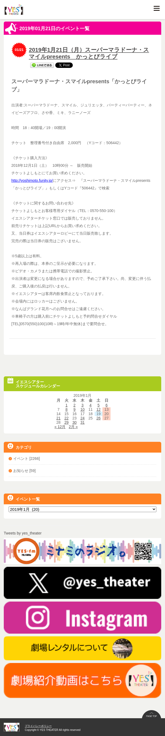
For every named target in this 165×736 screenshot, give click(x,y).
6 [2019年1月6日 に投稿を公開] (106, 405)
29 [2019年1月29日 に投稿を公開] (66, 422)
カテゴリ (20, 446)
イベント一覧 (24, 498)
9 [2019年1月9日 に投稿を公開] (74, 409)
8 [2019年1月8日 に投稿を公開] (67, 409)
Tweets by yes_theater (23, 533)
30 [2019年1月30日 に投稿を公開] (74, 422)
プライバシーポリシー (38, 725)
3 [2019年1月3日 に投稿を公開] (82, 405)
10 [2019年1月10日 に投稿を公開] (82, 409)
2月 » (73, 427)
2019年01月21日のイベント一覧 (47, 28)
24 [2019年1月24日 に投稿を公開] (82, 418)
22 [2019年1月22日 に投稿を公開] (66, 418)
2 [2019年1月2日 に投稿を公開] (74, 405)
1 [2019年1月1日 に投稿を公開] (67, 405)
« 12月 (60, 427)
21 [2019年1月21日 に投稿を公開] (58, 418)
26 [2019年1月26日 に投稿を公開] (99, 418)
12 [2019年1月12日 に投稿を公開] (99, 409)
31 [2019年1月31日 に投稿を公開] (82, 422)
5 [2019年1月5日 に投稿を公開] (98, 405)
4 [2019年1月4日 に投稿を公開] (91, 405)
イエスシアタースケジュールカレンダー (34, 383)
